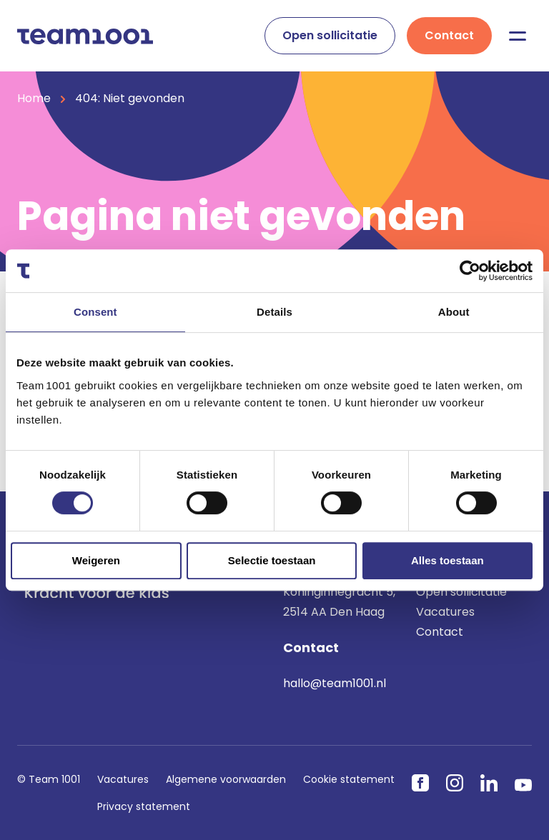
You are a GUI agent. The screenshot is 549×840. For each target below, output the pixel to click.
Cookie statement (349, 779)
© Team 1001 (48, 779)
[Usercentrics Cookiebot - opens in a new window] (470, 270)
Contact (449, 35)
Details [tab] (274, 312)
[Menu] (517, 35)
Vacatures (445, 612)
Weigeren (96, 560)
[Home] (85, 35)
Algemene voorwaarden (226, 779)
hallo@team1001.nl (334, 683)
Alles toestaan (447, 560)
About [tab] (454, 312)
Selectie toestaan (272, 560)
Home (34, 98)
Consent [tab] (95, 312)
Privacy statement (143, 806)
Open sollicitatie (329, 35)
